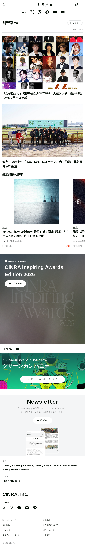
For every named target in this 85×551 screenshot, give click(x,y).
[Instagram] (39, 12)
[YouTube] (55, 12)
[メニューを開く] (81, 4)
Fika (4, 481)
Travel (14, 469)
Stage (47, 465)
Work (5, 469)
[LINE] (63, 12)
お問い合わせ (48, 530)
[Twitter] (32, 12)
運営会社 (46, 520)
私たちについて (9, 520)
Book (56, 465)
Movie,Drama (34, 465)
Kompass (15, 481)
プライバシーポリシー (12, 535)
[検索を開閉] (76, 4)
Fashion (25, 469)
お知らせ (6, 530)
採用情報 (6, 525)
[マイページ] (3, 4)
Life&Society (69, 465)
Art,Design (18, 465)
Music (5, 465)
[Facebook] (47, 12)
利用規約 (46, 535)
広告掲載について (50, 525)
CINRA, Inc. (15, 494)
